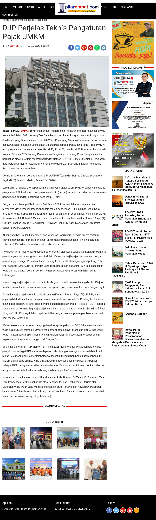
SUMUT (30, 7)
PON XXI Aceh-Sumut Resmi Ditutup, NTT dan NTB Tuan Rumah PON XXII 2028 (138, 236)
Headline (29, 19)
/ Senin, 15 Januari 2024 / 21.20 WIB (33, 46)
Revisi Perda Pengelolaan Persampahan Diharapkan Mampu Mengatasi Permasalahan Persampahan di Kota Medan (130, 337)
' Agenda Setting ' (136, 313)
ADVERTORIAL (10, 14)
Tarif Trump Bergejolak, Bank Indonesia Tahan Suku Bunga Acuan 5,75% (138, 287)
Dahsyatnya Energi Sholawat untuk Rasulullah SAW (136, 199)
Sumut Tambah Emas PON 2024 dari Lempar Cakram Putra (139, 301)
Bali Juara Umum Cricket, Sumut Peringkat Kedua (135, 250)
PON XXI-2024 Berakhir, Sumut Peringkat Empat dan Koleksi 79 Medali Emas (131, 219)
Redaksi (59, 509)
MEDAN (17, 7)
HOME (5, 7)
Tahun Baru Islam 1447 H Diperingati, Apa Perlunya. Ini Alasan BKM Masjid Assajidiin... (132, 269)
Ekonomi (17, 19)
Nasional (42, 19)
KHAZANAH (127, 7)
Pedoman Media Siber (78, 509)
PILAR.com (24, 130)
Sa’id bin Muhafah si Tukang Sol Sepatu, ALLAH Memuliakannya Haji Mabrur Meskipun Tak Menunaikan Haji (132, 184)
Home (5, 19)
